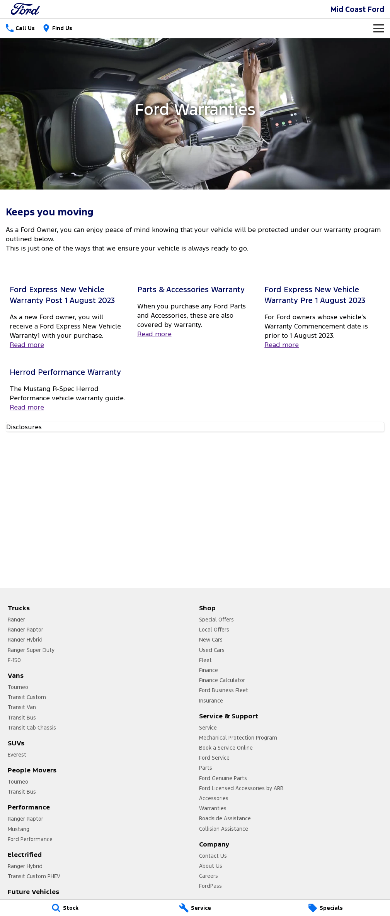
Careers (208, 875)
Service (208, 727)
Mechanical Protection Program (238, 737)
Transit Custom (27, 697)
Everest (17, 754)
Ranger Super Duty (31, 650)
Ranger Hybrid (25, 639)
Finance (208, 670)
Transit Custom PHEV (34, 876)
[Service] (195, 908)
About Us (210, 865)
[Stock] (65, 908)
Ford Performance (30, 839)
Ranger (16, 619)
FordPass (210, 885)
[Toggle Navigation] (378, 28)
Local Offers (214, 629)
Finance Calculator (222, 680)
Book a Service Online (226, 747)
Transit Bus (22, 717)
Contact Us (213, 855)
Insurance (211, 700)
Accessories (213, 798)
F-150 (14, 660)
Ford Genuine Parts (223, 778)
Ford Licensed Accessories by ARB (241, 788)
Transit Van (22, 707)
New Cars (211, 639)
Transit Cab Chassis (32, 727)
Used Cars (212, 650)
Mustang (18, 829)
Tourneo (18, 687)
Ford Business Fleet (223, 690)
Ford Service (214, 757)
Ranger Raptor (25, 629)
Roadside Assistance (225, 818)
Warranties (213, 808)
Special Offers (216, 619)
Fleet (205, 660)
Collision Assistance (223, 828)
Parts (205, 767)
